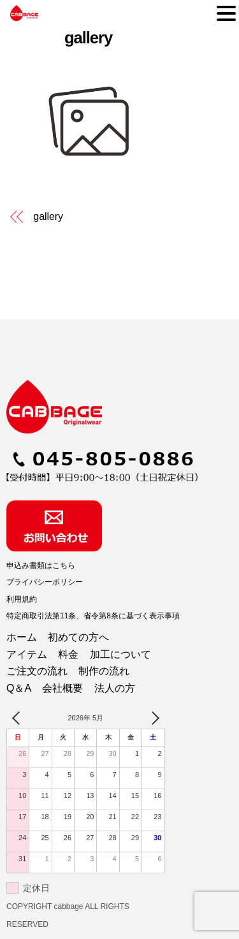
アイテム (26, 654)
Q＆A (18, 688)
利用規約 (21, 599)
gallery (88, 38)
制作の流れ (103, 671)
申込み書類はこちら (40, 565)
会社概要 (62, 688)
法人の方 (114, 688)
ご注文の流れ (37, 671)
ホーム (21, 637)
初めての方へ (78, 637)
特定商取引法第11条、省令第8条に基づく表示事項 (93, 615)
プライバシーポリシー (44, 582)
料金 (68, 654)
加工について (120, 654)
